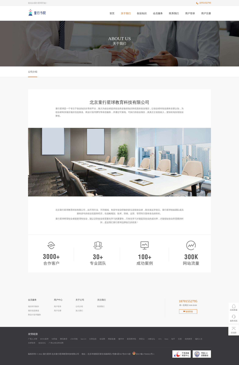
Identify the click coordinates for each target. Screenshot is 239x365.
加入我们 (79, 311)
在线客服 (188, 311)
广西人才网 (32, 339)
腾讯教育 (63, 339)
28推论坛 (151, 339)
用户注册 (206, 13)
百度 (180, 339)
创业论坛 (42, 343)
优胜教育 (188, 339)
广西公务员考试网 (56, 343)
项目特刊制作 (33, 306)
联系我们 (174, 13)
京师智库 (31, 343)
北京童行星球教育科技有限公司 (65, 354)
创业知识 (142, 13)
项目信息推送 (33, 311)
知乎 (173, 339)
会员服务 (158, 13)
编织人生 (198, 339)
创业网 (102, 339)
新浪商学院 (131, 339)
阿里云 (142, 339)
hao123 (83, 339)
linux (166, 339)
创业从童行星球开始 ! (37, 3)
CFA (159, 339)
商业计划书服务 (34, 315)
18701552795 (205, 3)
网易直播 (111, 339)
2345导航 (74, 339)
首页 (112, 13)
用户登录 (190, 13)
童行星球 (47, 354)
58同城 (54, 339)
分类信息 (92, 339)
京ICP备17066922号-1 (145, 354)
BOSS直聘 (44, 339)
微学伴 (121, 339)
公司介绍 (79, 306)
